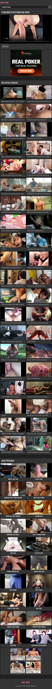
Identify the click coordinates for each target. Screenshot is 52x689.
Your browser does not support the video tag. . (26, 29)
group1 (6, 46)
